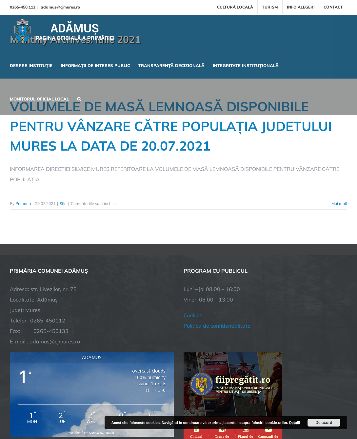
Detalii (294, 423)
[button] (79, 98)
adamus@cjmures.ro (60, 7)
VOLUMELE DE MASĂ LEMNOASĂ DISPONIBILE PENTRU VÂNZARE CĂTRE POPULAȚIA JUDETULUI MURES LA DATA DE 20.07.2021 (171, 126)
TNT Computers (81, 411)
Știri (63, 203)
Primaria (23, 203)
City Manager (112, 411)
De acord (323, 422)
